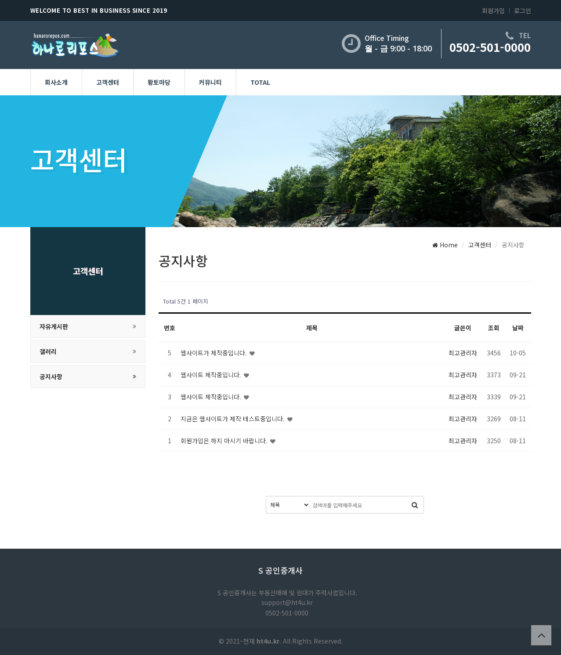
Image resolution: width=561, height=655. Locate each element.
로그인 (522, 10)
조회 (493, 327)
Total (260, 82)
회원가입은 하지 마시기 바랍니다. (225, 440)
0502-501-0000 (490, 47)
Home (445, 244)
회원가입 (493, 10)
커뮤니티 (210, 82)
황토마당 (159, 82)
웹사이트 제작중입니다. (212, 374)
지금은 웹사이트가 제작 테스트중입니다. (233, 418)
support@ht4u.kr (287, 602)
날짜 (518, 327)
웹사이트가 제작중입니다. (215, 352)
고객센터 (107, 82)
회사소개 (56, 82)
